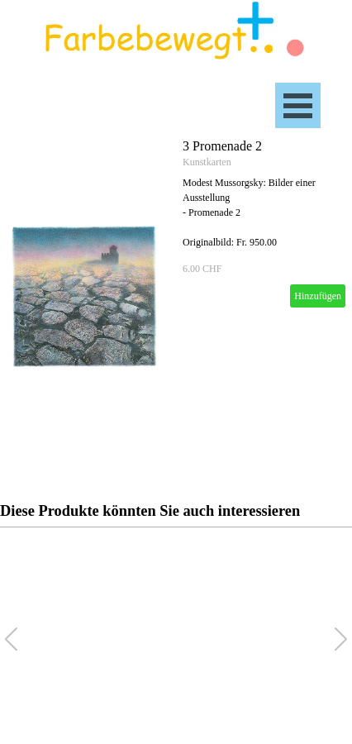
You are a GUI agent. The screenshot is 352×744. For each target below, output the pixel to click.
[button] (341, 639)
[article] (176, 297)
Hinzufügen (317, 296)
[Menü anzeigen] (298, 105)
